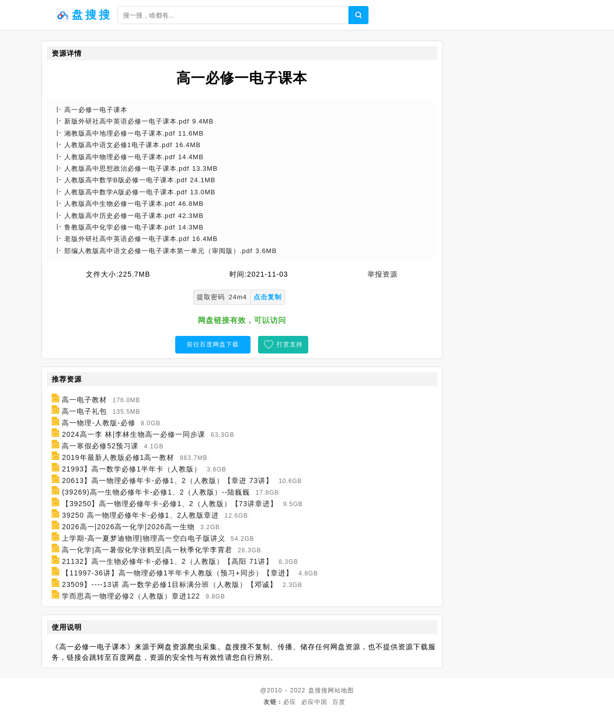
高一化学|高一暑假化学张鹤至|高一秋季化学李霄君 (147, 550)
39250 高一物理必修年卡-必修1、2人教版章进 (140, 515)
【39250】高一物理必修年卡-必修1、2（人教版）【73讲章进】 (170, 504)
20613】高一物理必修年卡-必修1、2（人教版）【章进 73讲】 (167, 481)
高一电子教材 (84, 400)
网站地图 (341, 690)
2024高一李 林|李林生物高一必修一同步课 (133, 434)
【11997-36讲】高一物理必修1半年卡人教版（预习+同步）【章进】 (177, 573)
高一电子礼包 (84, 411)
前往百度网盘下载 (213, 344)
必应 (289, 701)
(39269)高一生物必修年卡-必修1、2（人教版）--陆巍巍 (156, 492)
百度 (338, 701)
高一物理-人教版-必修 (98, 423)
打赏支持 (290, 344)
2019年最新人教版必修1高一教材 (118, 457)
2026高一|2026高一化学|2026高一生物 (128, 527)
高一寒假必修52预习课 (100, 446)
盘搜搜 (318, 690)
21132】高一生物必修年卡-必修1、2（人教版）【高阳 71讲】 (167, 561)
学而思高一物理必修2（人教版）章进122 (131, 596)
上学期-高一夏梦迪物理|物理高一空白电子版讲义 (143, 538)
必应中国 (314, 701)
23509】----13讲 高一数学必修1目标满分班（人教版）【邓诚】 (169, 584)
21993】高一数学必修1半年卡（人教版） (131, 469)
